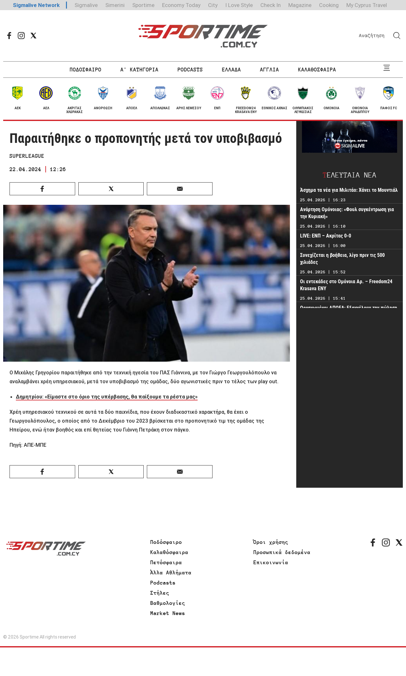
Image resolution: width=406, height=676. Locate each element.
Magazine (299, 5)
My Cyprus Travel (366, 5)
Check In (270, 5)
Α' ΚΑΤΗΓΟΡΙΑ (140, 69)
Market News (167, 613)
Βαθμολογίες (167, 603)
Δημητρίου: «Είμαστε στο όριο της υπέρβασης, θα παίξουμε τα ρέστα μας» (107, 396)
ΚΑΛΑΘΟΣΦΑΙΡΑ (317, 69)
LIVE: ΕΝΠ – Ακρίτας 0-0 (325, 236)
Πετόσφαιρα (166, 562)
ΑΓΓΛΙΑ (269, 69)
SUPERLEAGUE (27, 156)
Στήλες (159, 593)
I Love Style (239, 5)
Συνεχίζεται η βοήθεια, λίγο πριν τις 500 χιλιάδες (342, 258)
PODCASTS (190, 69)
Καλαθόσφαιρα (169, 552)
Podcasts (163, 582)
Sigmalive (86, 5)
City (213, 5)
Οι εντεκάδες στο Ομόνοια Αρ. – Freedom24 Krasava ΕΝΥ (346, 284)
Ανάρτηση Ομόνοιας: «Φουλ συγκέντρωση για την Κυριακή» (347, 212)
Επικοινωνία (270, 562)
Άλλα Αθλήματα (171, 572)
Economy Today (181, 5)
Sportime (143, 5)
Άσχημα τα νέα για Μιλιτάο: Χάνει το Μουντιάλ (349, 190)
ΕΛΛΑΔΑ (231, 69)
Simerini (115, 5)
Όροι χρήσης (270, 542)
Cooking (329, 5)
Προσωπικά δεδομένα (282, 552)
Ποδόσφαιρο (166, 542)
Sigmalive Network (36, 5)
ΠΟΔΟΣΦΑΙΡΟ (86, 69)
